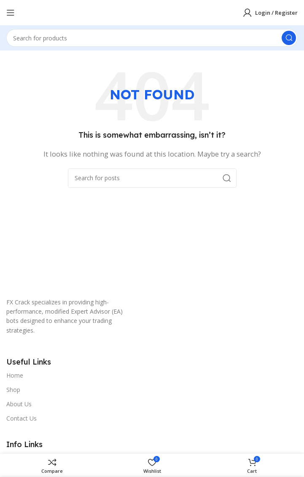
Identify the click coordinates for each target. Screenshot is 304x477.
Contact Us (21, 418)
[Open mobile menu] (10, 12)
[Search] (152, 38)
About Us (19, 404)
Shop (13, 390)
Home (14, 375)
